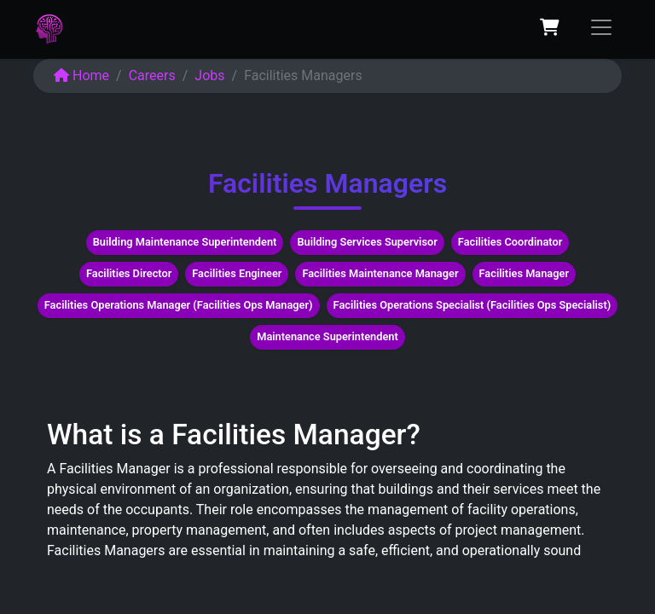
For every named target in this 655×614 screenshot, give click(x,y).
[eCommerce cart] (549, 27)
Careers (152, 75)
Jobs (209, 75)
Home (81, 75)
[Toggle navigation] (601, 27)
